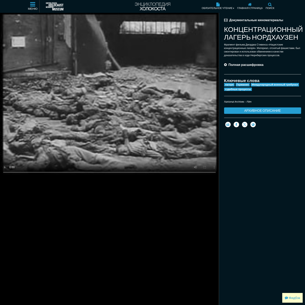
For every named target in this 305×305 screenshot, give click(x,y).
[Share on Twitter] (244, 124)
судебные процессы (238, 89)
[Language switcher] (253, 124)
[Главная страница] (250, 6)
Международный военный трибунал (275, 84)
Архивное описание (262, 110)
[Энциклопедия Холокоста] (152, 6)
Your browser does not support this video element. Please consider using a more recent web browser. (109, 95)
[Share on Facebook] (236, 124)
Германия (243, 84)
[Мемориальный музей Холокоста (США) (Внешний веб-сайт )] (54, 6)
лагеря (229, 84)
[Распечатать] (228, 124)
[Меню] (33, 6)
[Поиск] (270, 6)
